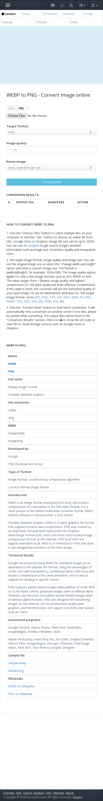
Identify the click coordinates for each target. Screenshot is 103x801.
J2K (40, 301)
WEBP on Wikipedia (21, 686)
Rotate (41, 22)
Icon (26, 14)
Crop (88, 14)
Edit (73, 22)
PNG (45, 297)
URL (21, 108)
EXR (34, 301)
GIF (59, 297)
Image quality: (16, 143)
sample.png (16, 671)
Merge (7, 22)
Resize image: (16, 162)
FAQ (48, 793)
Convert (9, 14)
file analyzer (31, 245)
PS (81, 297)
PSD (88, 297)
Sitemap (58, 793)
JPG (37, 297)
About (70, 793)
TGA (19, 301)
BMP (74, 297)
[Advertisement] (51, 55)
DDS (27, 301)
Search (27, 793)
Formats (8, 793)
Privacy (77, 797)
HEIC (66, 297)
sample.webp (17, 663)
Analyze (39, 793)
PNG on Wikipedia (20, 694)
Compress (50, 14)
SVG (55, 301)
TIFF (53, 297)
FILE (11, 108)
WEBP (10, 301)
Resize (69, 14)
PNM (47, 301)
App (18, 793)
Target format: (17, 126)
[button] (53, 5)
